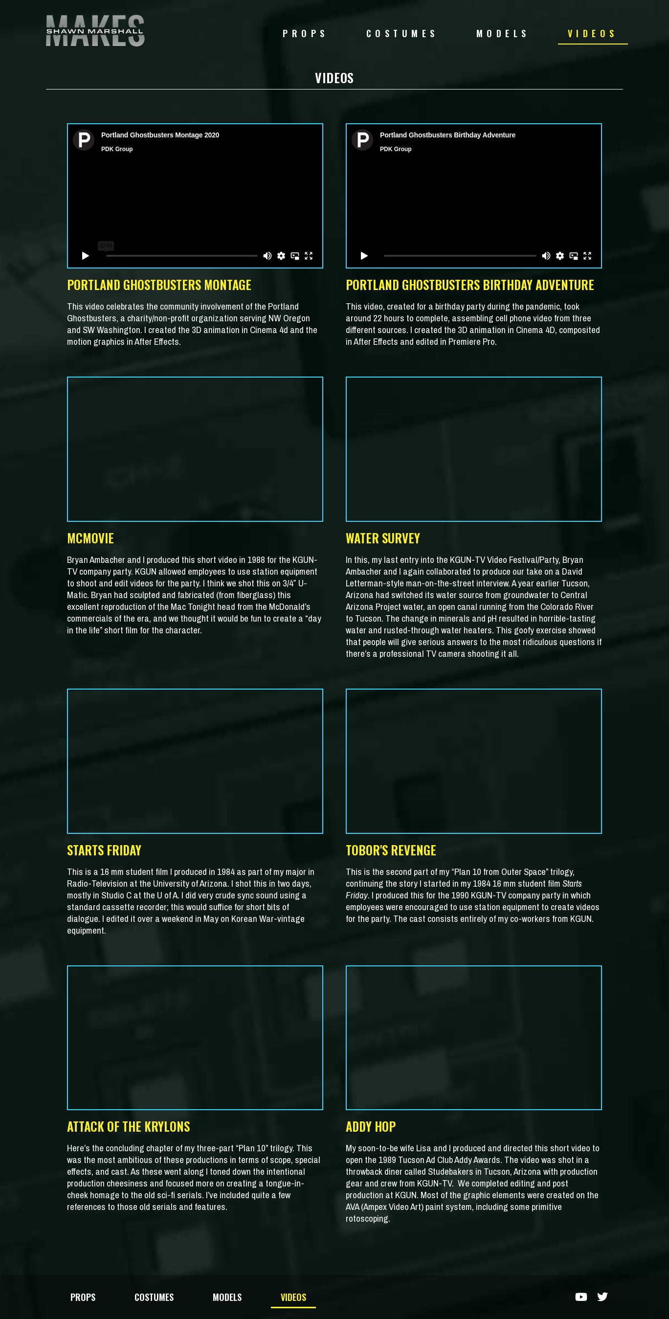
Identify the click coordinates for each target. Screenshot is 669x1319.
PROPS (306, 33)
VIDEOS (593, 33)
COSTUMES (402, 33)
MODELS (503, 33)
